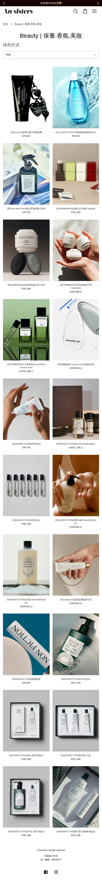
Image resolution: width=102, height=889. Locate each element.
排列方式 (11, 45)
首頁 (5, 24)
